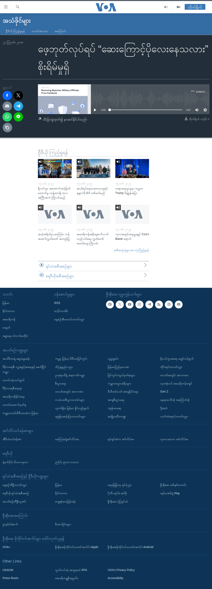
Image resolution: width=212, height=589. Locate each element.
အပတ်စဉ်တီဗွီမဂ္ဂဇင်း (14, 501)
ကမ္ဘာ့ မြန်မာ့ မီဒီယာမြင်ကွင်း (71, 358)
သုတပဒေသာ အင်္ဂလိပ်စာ (174, 439)
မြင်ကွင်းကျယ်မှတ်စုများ (121, 375)
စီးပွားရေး (60, 383)
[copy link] (7, 127)
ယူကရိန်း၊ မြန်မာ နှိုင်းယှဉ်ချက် (72, 408)
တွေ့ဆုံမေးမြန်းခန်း (65, 501)
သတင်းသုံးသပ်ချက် (13, 380)
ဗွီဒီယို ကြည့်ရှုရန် (15, 31)
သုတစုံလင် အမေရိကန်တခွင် (176, 383)
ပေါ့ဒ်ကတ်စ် (61, 311)
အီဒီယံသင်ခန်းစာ (12, 439)
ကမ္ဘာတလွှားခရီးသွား (119, 383)
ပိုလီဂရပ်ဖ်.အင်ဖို (117, 493)
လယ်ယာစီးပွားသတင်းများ (69, 399)
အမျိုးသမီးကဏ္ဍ (117, 416)
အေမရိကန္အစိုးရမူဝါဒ (66, 578)
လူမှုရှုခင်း (113, 358)
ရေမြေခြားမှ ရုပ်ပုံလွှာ (120, 485)
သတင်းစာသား (39, 31)
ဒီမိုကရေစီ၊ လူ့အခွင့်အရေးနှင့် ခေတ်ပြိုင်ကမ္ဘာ (24, 369)
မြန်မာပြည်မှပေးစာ (118, 367)
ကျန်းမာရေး (114, 408)
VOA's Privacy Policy (121, 570)
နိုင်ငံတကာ (8, 311)
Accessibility (115, 578)
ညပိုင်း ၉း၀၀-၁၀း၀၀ (67, 462)
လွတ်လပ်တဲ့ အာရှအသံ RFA (71, 570)
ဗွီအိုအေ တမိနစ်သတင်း (173, 485)
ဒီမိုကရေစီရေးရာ (12, 388)
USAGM (7, 570)
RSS (57, 303)
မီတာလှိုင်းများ (63, 524)
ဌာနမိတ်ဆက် (10, 524)
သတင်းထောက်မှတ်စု (14, 404)
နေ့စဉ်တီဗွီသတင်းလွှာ (14, 485)
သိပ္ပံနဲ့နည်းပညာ (64, 367)
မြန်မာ (6, 303)
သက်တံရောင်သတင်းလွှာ (174, 416)
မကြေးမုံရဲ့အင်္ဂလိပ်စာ (67, 439)
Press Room (10, 578)
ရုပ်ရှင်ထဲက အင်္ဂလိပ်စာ (121, 439)
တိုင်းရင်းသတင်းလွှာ (171, 367)
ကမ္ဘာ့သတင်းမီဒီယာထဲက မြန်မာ (20, 413)
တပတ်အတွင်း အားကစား (69, 391)
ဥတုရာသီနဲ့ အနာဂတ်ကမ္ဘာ (70, 375)
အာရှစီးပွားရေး (116, 399)
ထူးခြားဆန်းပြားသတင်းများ (70, 416)
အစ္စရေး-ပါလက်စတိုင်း (15, 335)
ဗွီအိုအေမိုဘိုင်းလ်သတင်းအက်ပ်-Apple (76, 547)
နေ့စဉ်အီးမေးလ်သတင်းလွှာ (69, 319)
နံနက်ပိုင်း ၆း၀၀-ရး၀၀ (15, 462)
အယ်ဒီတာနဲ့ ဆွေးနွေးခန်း (16, 358)
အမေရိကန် (8, 319)
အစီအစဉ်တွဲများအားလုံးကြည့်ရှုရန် (131, 250)
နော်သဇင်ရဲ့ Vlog (169, 493)
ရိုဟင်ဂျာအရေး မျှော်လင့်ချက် (177, 358)
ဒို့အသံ (163, 408)
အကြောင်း (60, 31)
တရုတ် (6, 327)
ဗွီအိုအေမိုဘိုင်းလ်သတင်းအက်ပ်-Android (130, 547)
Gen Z (164, 391)
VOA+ (6, 547)
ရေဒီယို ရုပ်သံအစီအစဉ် (15, 493)
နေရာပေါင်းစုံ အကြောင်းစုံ (174, 399)
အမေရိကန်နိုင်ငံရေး (13, 396)
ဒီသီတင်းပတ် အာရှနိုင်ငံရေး (123, 391)
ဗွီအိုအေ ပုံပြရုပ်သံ (118, 501)
